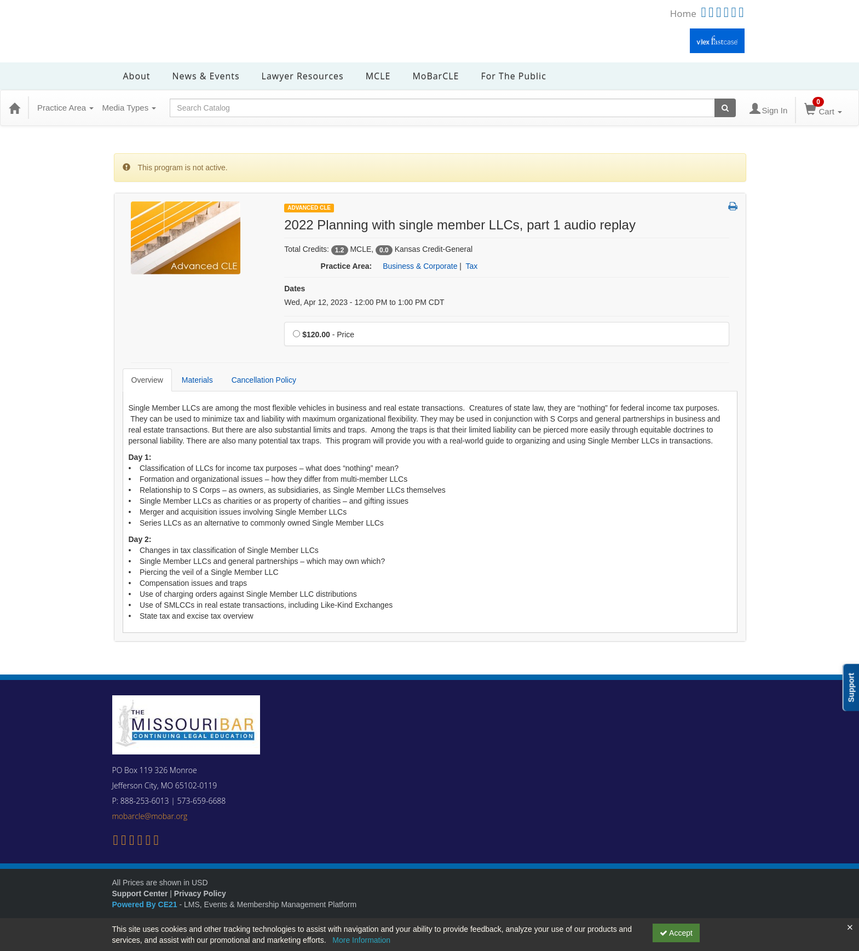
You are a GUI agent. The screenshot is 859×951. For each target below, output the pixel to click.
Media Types (129, 107)
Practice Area (65, 107)
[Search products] (725, 108)
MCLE (378, 76)
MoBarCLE (435, 76)
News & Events (206, 76)
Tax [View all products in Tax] (472, 266)
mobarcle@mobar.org (150, 816)
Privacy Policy (200, 893)
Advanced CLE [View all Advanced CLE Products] (309, 208)
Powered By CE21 (146, 904)
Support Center (140, 893)
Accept (676, 933)
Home (683, 13)
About (137, 76)
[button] (732, 207)
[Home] (14, 108)
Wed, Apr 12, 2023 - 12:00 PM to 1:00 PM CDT (364, 302)
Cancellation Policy (264, 380)
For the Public (513, 76)
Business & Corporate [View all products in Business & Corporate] (420, 266)
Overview (147, 380)
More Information (361, 940)
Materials (197, 380)
